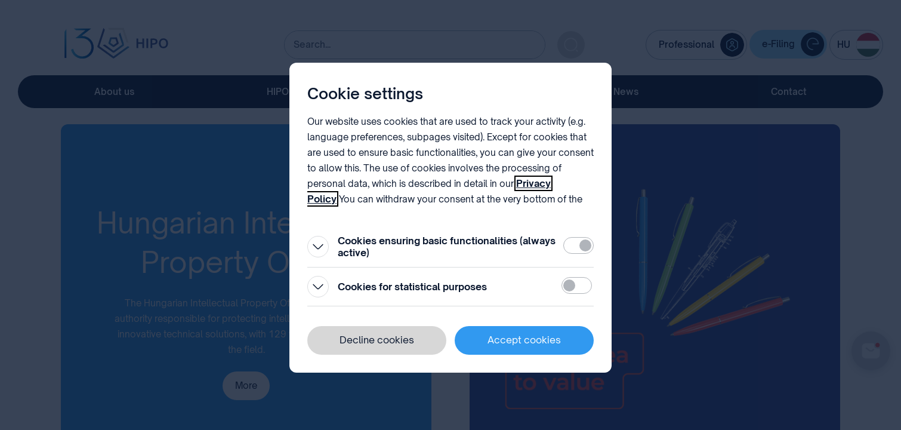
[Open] (318, 246)
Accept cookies (524, 340)
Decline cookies (377, 340)
